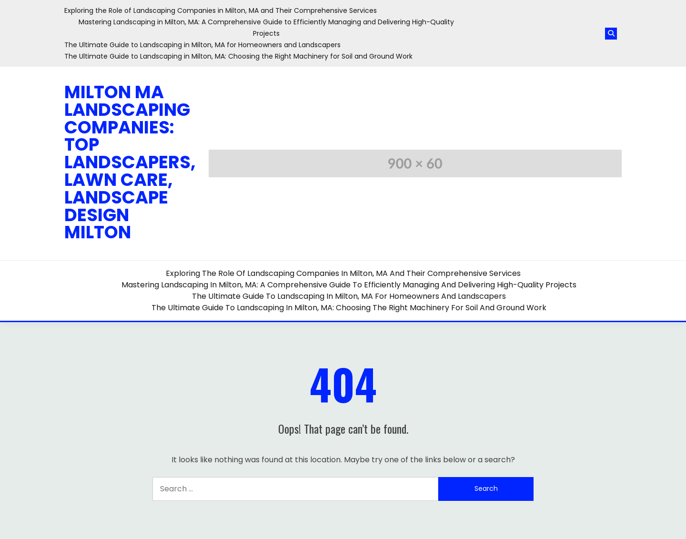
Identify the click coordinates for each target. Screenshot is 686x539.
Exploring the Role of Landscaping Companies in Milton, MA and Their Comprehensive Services (220, 10)
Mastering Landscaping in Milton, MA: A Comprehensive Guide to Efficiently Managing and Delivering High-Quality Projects (348, 284)
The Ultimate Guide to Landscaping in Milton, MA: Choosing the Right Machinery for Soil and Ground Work (238, 56)
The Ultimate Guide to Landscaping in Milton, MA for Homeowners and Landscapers (202, 45)
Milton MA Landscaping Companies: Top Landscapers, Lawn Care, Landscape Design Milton (130, 162)
